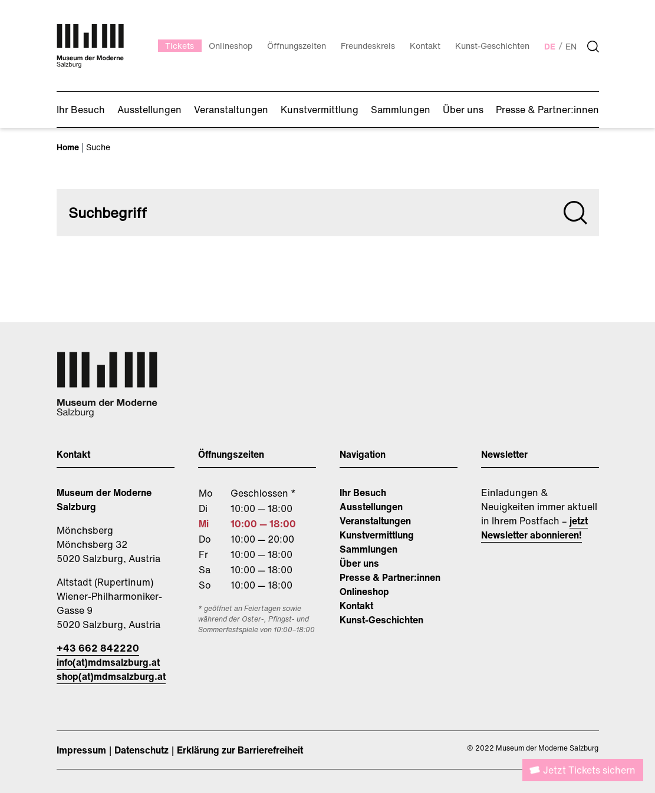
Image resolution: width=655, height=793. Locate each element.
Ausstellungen (371, 507)
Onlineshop (364, 591)
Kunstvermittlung (377, 535)
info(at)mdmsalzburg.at (108, 662)
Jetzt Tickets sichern (589, 770)
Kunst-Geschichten (381, 620)
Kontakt (356, 606)
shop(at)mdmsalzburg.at (111, 676)
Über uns (359, 563)
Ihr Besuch (363, 492)
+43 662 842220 (98, 648)
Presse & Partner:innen (390, 577)
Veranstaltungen (375, 521)
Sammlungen (368, 549)
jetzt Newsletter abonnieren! (534, 528)
